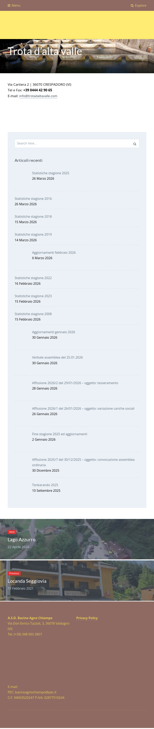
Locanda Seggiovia (29, 581)
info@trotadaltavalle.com (39, 96)
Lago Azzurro (23, 539)
